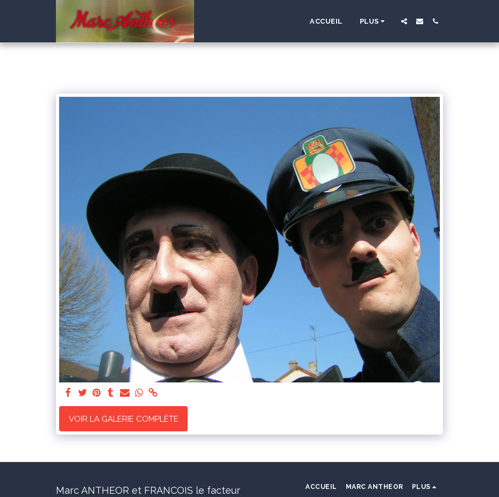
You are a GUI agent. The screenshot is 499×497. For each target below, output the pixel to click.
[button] (404, 21)
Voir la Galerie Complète (124, 419)
